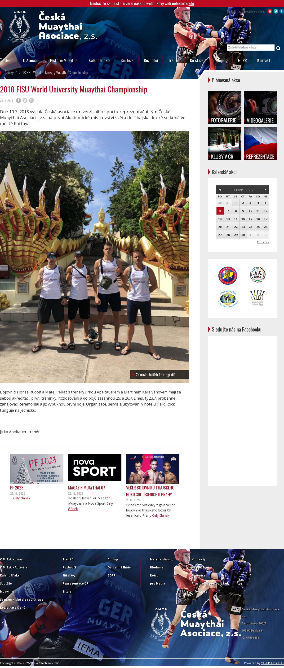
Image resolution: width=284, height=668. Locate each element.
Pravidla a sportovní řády (211, 583)
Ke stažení (198, 60)
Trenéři (174, 60)
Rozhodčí (151, 60)
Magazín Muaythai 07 (86, 488)
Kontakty (199, 559)
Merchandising (161, 559)
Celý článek (21, 498)
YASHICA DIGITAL (272, 663)
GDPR (242, 60)
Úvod (9, 60)
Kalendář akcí (99, 60)
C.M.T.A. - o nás (11, 559)
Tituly (66, 591)
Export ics (263, 242)
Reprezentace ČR (75, 583)
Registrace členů (12, 608)
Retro (154, 575)
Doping (222, 60)
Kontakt (263, 60)
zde (191, 3)
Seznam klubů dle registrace (21, 600)
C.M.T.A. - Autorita (13, 567)
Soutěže (127, 60)
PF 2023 (16, 488)
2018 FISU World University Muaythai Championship (53, 72)
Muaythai (7, 591)
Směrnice (199, 575)
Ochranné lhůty (119, 567)
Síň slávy (68, 575)
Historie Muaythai (64, 60)
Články (9, 72)
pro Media (157, 583)
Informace (200, 591)
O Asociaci (31, 60)
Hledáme (157, 567)
